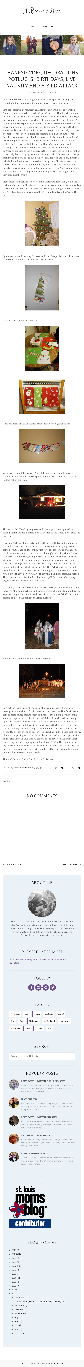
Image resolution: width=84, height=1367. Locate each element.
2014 (14, 1277)
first (13, 1021)
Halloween (33, 1021)
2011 (14, 1289)
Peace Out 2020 (29, 1099)
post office (15, 1028)
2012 (14, 1285)
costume (49, 1014)
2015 (14, 1273)
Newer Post (13, 864)
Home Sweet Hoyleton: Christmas (39, 1117)
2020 (14, 1254)
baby (27, 1014)
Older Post (71, 864)
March (17, 1333)
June (16, 1321)
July (16, 1317)
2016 (14, 1270)
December (19, 1297)
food (22, 1021)
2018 (14, 1262)
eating (61, 1014)
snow (28, 1028)
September (20, 1313)
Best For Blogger (57, 1363)
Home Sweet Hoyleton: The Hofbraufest (43, 1081)
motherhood (49, 1021)
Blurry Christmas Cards (34, 1153)
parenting (64, 1021)
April (16, 1329)
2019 (14, 1258)
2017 (14, 1266)
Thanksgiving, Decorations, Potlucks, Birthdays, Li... (40, 1301)
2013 (14, 1281)
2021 (14, 1250)
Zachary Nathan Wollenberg (37, 1135)
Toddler (39, 1028)
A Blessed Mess (42, 11)
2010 (14, 1293)
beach (37, 1014)
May (16, 1325)
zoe (49, 1028)
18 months (15, 1014)
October (18, 1309)
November (19, 1305)
